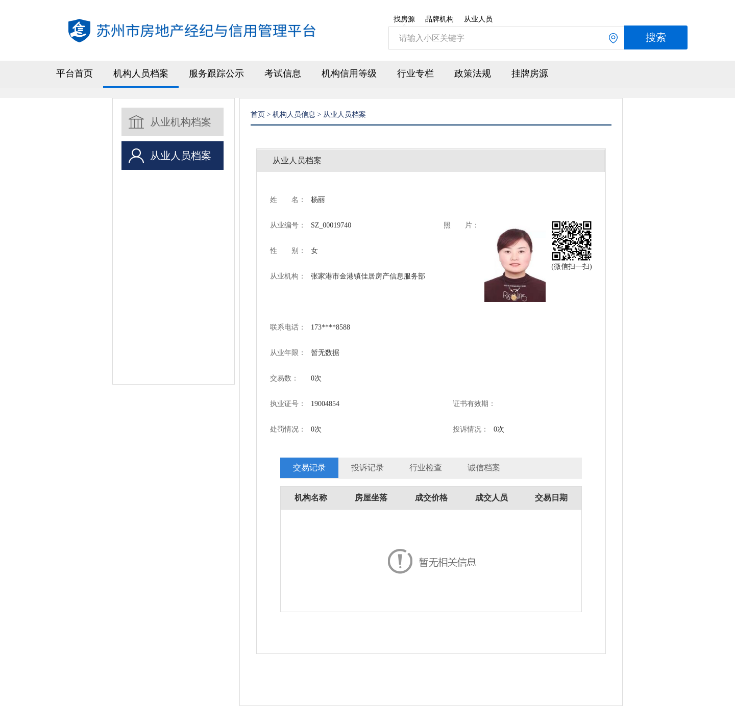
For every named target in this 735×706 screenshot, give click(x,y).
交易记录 (309, 467)
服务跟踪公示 (216, 73)
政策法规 (472, 73)
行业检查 (425, 467)
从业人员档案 (180, 155)
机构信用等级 (349, 73)
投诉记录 (367, 467)
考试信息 (282, 73)
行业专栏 (415, 73)
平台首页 (74, 73)
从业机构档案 (180, 122)
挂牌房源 (529, 73)
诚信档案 (484, 467)
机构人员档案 (140, 73)
